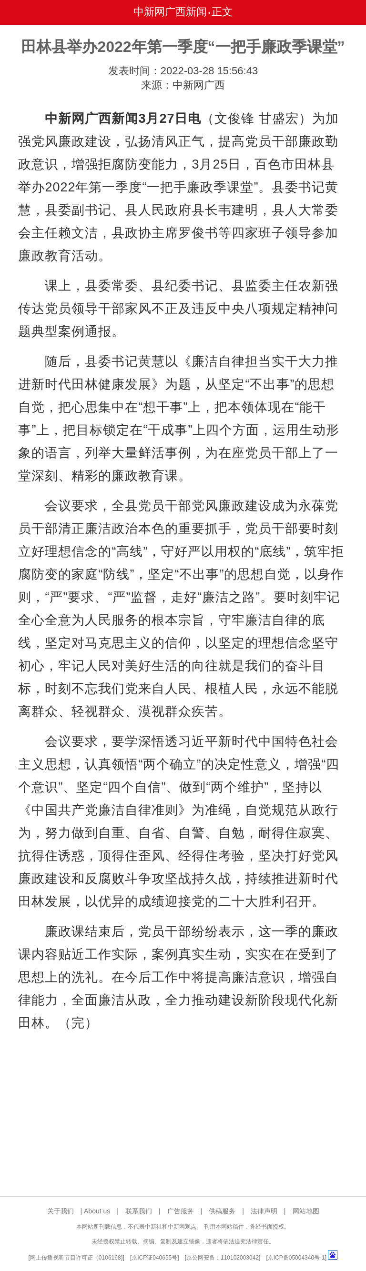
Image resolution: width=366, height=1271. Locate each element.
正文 (222, 12)
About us (97, 1211)
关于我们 (60, 1211)
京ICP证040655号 (154, 1257)
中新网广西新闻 (170, 12)
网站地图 (306, 1211)
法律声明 (264, 1211)
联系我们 (138, 1211)
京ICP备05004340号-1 (296, 1257)
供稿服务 (222, 1211)
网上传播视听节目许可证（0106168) (76, 1257)
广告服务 (180, 1211)
